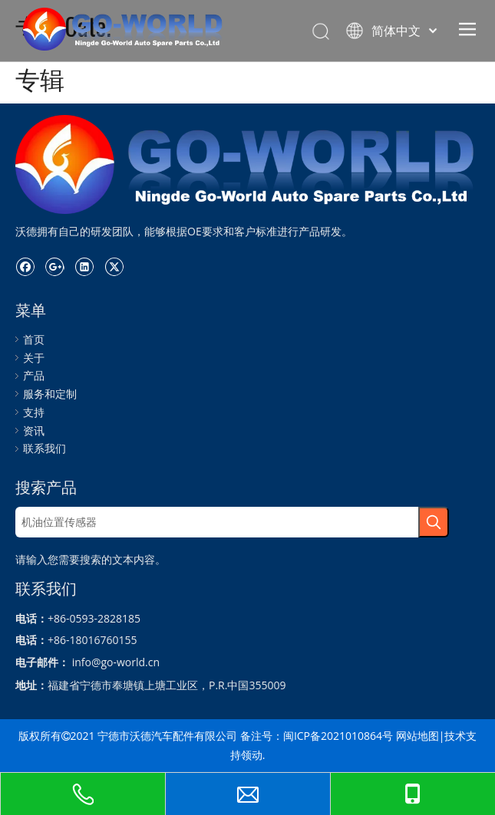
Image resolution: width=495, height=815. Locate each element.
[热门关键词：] (433, 522)
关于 (34, 357)
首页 (34, 339)
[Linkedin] (84, 266)
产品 (34, 375)
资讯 (34, 430)
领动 (251, 755)
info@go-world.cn (116, 662)
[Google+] (54, 266)
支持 (34, 412)
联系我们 (44, 448)
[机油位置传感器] (216, 522)
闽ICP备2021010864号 (338, 735)
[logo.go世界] (247, 164)
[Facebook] (25, 266)
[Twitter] (114, 266)
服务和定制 (50, 393)
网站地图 (417, 735)
